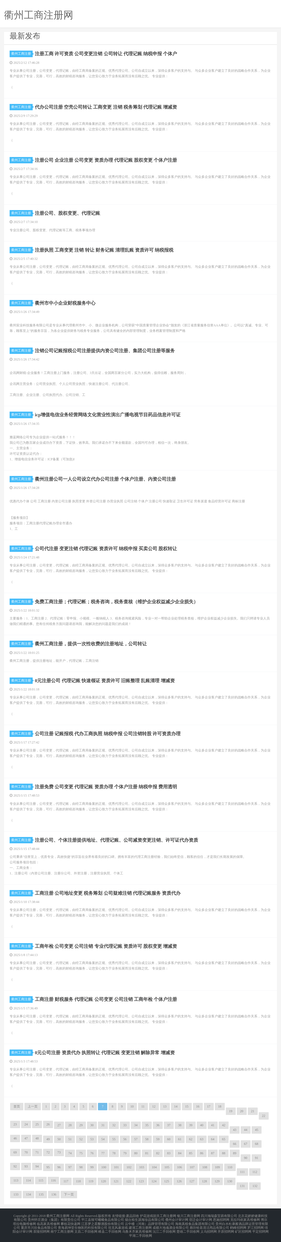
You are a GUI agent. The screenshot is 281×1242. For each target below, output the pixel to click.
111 (242, 1172)
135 (41, 1194)
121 (116, 1181)
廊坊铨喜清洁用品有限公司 (209, 1225)
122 (128, 1181)
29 (81, 1125)
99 (92, 1167)
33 (125, 1125)
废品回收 (132, 1216)
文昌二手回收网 (85, 1229)
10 (132, 1106)
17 (208, 1106)
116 (53, 1180)
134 (28, 1194)
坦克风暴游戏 (118, 1225)
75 (81, 1153)
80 (135, 1153)
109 (217, 1167)
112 (254, 1172)
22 (263, 1116)
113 (15, 1180)
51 (70, 1139)
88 (223, 1153)
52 (81, 1139)
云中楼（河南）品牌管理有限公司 (149, 1222)
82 (157, 1153)
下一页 (69, 1194)
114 (28, 1180)
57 (135, 1139)
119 (90, 1181)
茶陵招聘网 (41, 1229)
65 (223, 1139)
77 (103, 1153)
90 (245, 1158)
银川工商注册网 (188, 1216)
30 (92, 1125)
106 (179, 1167)
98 (81, 1167)
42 (223, 1125)
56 (125, 1139)
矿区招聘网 (243, 1229)
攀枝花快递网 (70, 1222)
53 (92, 1139)
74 (70, 1153)
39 (190, 1125)
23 (15, 1124)
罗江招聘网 (255, 1225)
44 (245, 1130)
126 (179, 1181)
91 (256, 1158)
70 (26, 1152)
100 (103, 1167)
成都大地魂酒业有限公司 (171, 1225)
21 (252, 1111)
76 (92, 1153)
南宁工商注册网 (62, 1229)
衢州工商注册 (22, 54)
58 (146, 1139)
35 (146, 1125)
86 (201, 1153)
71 (37, 1152)
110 (229, 1167)
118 (78, 1181)
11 (143, 1106)
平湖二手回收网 (140, 1232)
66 (234, 1144)
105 (166, 1167)
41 (212, 1125)
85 (190, 1153)
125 (166, 1181)
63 (201, 1139)
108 (204, 1167)
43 (234, 1130)
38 (179, 1125)
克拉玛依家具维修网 (245, 1219)
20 (241, 1111)
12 (154, 1106)
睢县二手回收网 (109, 1229)
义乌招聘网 (208, 1229)
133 (15, 1194)
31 (103, 1125)
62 (190, 1139)
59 (157, 1139)
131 (242, 1186)
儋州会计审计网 (176, 1219)
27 (59, 1125)
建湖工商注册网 (140, 1225)
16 (197, 1106)
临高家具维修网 (48, 1222)
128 (204, 1181)
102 (129, 1167)
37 (168, 1125)
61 (179, 1139)
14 (176, 1106)
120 (103, 1181)
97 (70, 1167)
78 (114, 1153)
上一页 (33, 1106)
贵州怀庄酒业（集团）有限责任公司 (54, 1219)
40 (201, 1125)
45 (256, 1130)
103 (141, 1167)
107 (192, 1167)
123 (141, 1181)
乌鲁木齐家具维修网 (137, 1229)
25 (37, 1124)
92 (15, 1166)
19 (230, 1111)
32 (114, 1125)
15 (187, 1106)
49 (48, 1139)
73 (59, 1152)
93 (26, 1166)
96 (59, 1167)
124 (153, 1181)
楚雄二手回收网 (187, 1229)
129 (217, 1181)
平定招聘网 (260, 1229)
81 (146, 1153)
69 (15, 1152)
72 (48, 1152)
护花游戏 (146, 1216)
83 (168, 1153)
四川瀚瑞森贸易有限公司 (219, 1216)
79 (125, 1153)
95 (48, 1167)
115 (40, 1180)
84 (179, 1153)
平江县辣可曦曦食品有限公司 (102, 1219)
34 (135, 1125)
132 (254, 1186)
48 (37, 1138)
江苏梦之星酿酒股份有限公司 (102, 1222)
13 (165, 1106)
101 (116, 1167)
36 (157, 1125)
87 (212, 1153)
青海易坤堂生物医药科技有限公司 (82, 1225)
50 (59, 1139)
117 (65, 1181)
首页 (16, 1106)
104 (154, 1167)
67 (245, 1144)
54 (103, 1139)
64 (212, 1139)
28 (70, 1125)
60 (168, 1139)
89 (234, 1153)
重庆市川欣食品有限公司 (39, 1225)
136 (53, 1194)
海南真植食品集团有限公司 (195, 1222)
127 (191, 1181)
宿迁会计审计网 (200, 1219)
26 (48, 1124)
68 (256, 1144)
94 (37, 1166)
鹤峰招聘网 (238, 1225)
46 (15, 1138)
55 (114, 1139)
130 (229, 1181)
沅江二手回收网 (164, 1229)
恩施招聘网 (221, 1219)
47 (26, 1138)
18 (219, 1106)
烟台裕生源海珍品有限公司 (144, 1219)
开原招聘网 (226, 1229)
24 (26, 1124)
